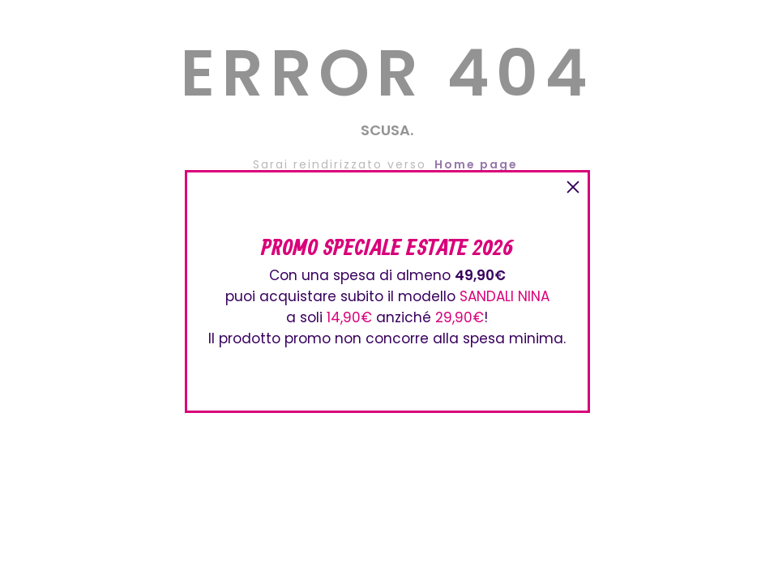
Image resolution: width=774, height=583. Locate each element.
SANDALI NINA (504, 296)
